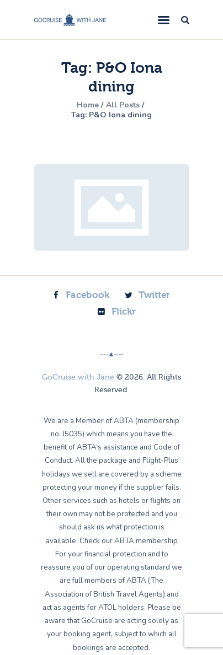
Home (88, 105)
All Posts (123, 105)
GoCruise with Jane (78, 377)
